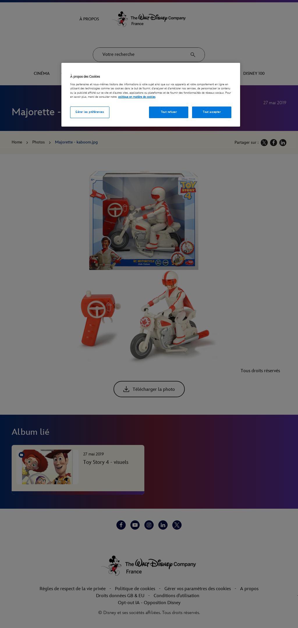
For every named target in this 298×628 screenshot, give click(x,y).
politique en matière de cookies (136, 97)
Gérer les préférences (89, 112)
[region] (150, 95)
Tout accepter (212, 112)
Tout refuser (169, 112)
